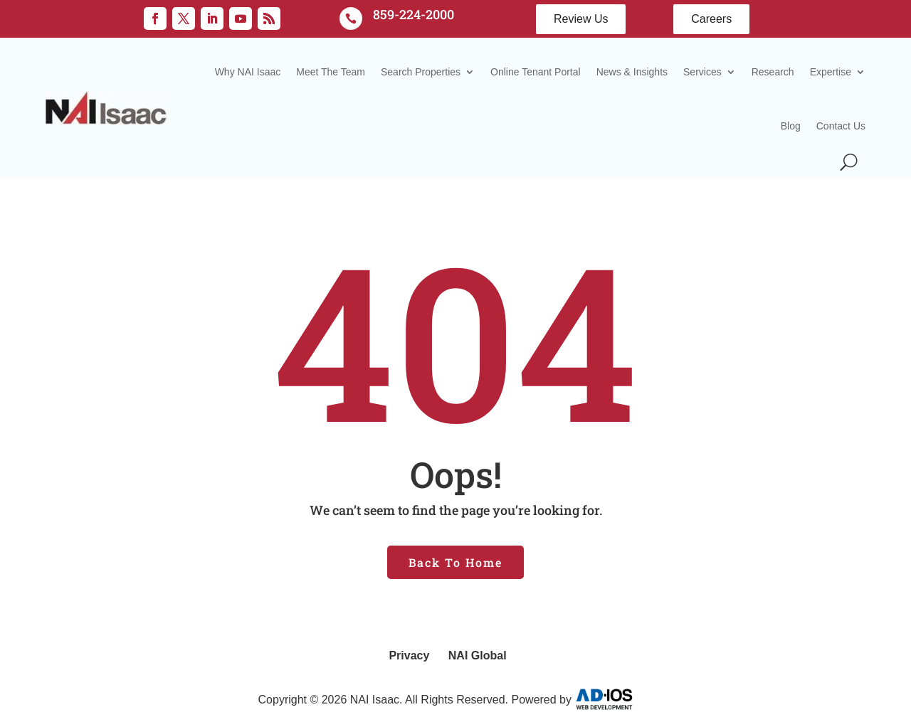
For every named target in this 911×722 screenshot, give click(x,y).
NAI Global (477, 655)
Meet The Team (330, 72)
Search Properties (420, 72)
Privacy (409, 655)
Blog (791, 126)
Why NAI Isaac (248, 72)
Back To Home (455, 562)
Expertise (830, 72)
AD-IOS (613, 699)
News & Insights (632, 72)
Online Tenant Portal (535, 72)
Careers (711, 19)
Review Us (581, 19)
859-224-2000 (413, 14)
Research (773, 72)
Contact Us (840, 126)
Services (702, 72)
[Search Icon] (849, 162)
